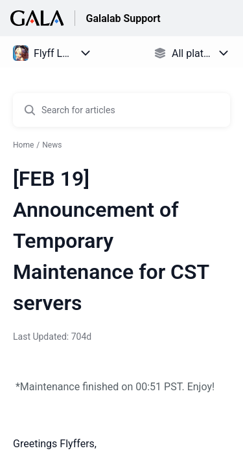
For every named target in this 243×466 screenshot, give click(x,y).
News (52, 145)
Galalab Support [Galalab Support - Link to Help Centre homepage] (123, 18)
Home (23, 145)
